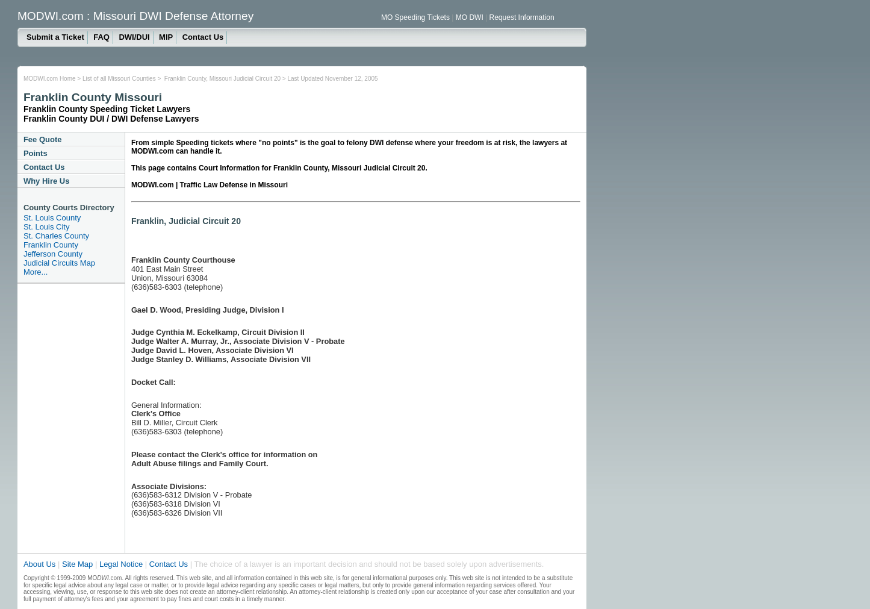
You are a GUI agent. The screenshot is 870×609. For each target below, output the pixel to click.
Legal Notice (122, 564)
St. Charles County (56, 235)
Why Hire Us (46, 181)
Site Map (77, 564)
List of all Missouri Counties (119, 78)
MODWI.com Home (49, 78)
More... (35, 271)
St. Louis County (52, 217)
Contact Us (203, 37)
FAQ (101, 37)
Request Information (522, 17)
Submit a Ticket (55, 37)
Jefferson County (52, 253)
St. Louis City (46, 226)
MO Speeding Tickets (416, 17)
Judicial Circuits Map (59, 262)
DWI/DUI (134, 37)
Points (35, 153)
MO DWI (470, 17)
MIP (166, 37)
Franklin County (50, 244)
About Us (39, 564)
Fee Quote (42, 139)
